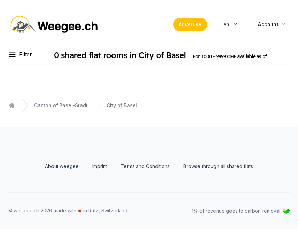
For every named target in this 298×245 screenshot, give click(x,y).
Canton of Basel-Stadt (61, 105)
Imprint (99, 166)
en (231, 23)
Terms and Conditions (145, 166)
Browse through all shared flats (218, 166)
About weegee (62, 166)
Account (272, 23)
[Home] (55, 24)
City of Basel (122, 105)
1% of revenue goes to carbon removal (241, 211)
